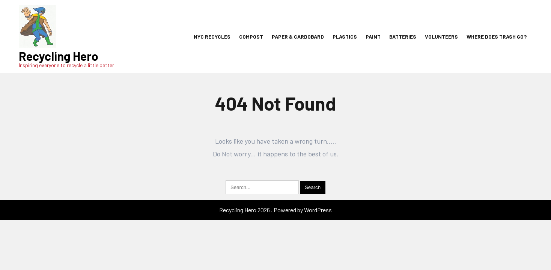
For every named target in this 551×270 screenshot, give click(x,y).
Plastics (345, 36)
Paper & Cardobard (298, 36)
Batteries (402, 36)
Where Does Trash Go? (497, 36)
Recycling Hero (58, 56)
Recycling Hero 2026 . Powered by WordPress (275, 209)
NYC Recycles (212, 36)
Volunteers (441, 36)
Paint (373, 36)
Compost (251, 36)
